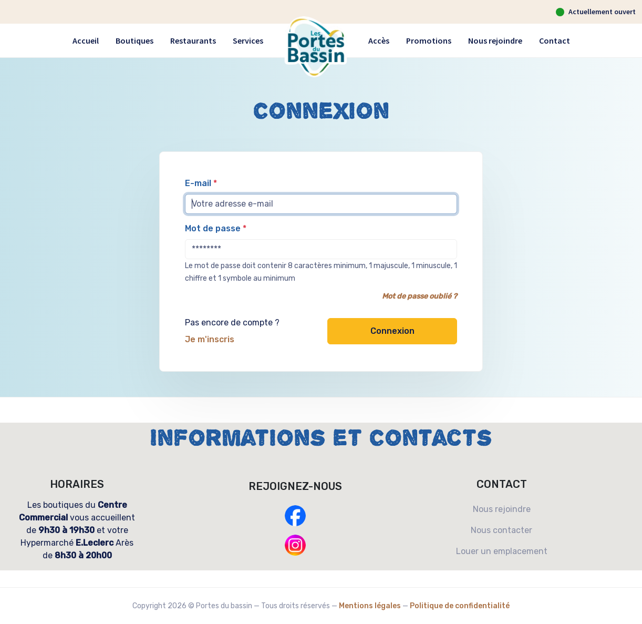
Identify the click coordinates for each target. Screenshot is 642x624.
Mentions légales (370, 605)
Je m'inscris (209, 339)
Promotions (428, 40)
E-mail (201, 183)
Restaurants (193, 40)
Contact (554, 40)
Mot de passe (215, 228)
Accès (378, 40)
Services (248, 40)
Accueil (86, 40)
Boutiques (134, 40)
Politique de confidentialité (460, 605)
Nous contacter (501, 530)
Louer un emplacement (501, 551)
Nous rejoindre (495, 40)
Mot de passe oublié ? (419, 296)
